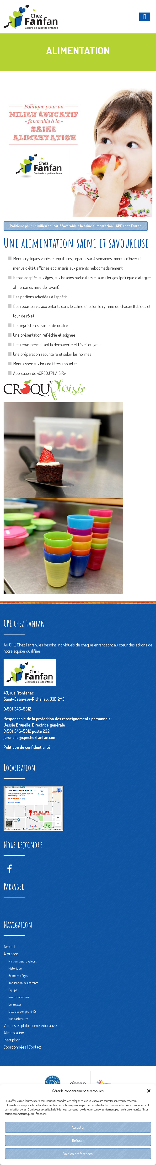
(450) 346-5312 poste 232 (26, 731)
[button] (148, 1090)
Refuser (78, 1140)
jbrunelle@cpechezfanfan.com (30, 737)
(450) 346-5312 (17, 708)
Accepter (78, 1127)
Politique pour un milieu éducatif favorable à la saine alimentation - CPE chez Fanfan (76, 226)
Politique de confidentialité (27, 747)
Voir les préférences (78, 1153)
